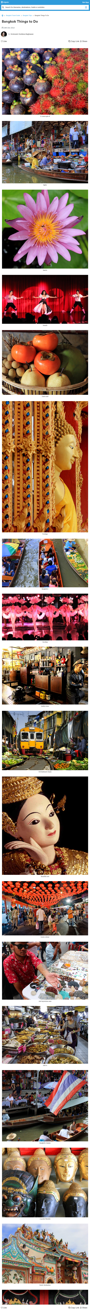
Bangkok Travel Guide (13, 15)
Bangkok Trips (27, 15)
